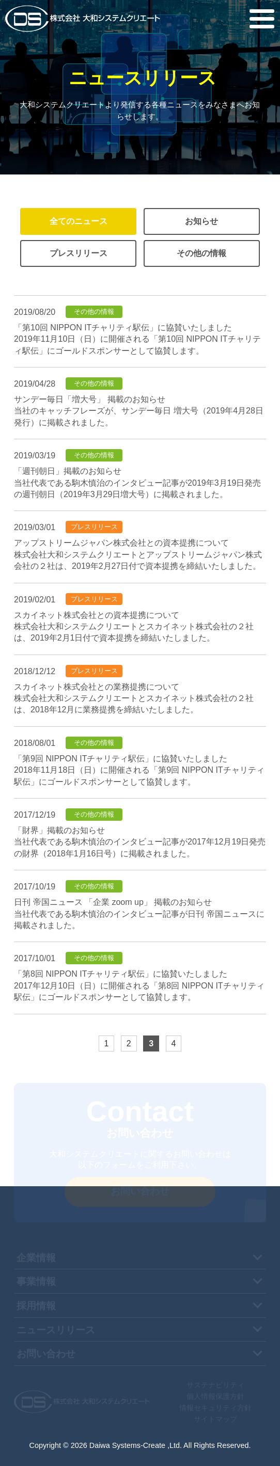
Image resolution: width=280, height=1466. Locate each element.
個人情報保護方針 (215, 1396)
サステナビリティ (215, 1385)
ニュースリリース (56, 1330)
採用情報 (36, 1305)
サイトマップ (215, 1419)
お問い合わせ (46, 1353)
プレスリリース (78, 253)
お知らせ (201, 221)
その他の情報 (201, 253)
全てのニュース (78, 221)
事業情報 (36, 1281)
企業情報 (36, 1257)
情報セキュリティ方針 (215, 1408)
